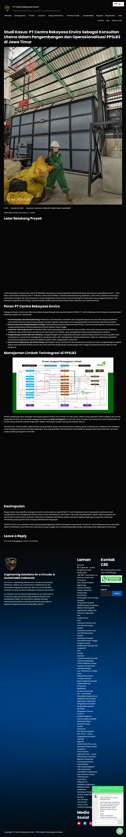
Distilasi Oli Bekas (84, 588)
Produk (80, 726)
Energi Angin (82, 593)
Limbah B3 (46, 208)
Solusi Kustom (82, 751)
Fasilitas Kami (82, 618)
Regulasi (80, 741)
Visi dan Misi (82, 802)
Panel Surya (81, 595)
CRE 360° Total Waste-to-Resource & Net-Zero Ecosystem (87, 577)
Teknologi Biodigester (86, 767)
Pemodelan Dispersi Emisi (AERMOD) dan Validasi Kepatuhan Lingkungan (87, 698)
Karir (79, 651)
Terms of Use (82, 804)
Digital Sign (81, 585)
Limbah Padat (56, 208)
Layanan (80, 656)
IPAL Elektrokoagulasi (85, 731)
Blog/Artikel (82, 572)
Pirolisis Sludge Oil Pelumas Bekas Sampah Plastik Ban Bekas (86, 718)
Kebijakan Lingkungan (86, 784)
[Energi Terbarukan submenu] (63, 15)
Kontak (80, 653)
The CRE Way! (82, 799)
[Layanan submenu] (45, 15)
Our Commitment (84, 694)
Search (104, 589)
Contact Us (105, 585)
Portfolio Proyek (83, 724)
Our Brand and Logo (85, 691)
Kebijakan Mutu (83, 787)
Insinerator (38, 208)
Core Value (81, 779)
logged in (18, 541)
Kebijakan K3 (82, 782)
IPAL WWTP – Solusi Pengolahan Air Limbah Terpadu (86, 736)
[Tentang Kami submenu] (25, 15)
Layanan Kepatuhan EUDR (87, 658)
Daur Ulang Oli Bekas (85, 582)
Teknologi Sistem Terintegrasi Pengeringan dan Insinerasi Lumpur (87, 771)
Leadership (81, 789)
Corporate (29, 208)
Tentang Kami (82, 777)
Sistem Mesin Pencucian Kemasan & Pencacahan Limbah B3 (87, 746)
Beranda (80, 565)
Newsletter (81, 688)
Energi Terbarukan (84, 590)
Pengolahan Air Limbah (86, 704)
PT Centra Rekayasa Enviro (26, 7)
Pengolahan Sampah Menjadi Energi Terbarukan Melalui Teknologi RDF (87, 605)
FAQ (78, 615)
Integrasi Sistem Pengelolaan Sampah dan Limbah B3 (87, 645)
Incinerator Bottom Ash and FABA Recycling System (86, 625)
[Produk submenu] (35, 15)
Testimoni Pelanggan (85, 807)
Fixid (79, 620)
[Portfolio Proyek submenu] (80, 15)
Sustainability (66, 208)
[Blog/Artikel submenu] (115, 15)
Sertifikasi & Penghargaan (87, 792)
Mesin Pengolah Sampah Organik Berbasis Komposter (87, 683)
